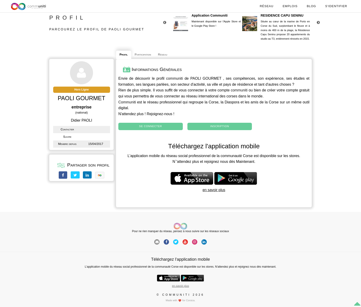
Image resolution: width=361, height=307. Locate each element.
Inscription (219, 126)
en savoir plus (214, 190)
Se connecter (150, 126)
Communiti (127, 102)
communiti (174, 78)
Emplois (290, 6)
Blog (311, 6)
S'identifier (336, 6)
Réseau (266, 6)
